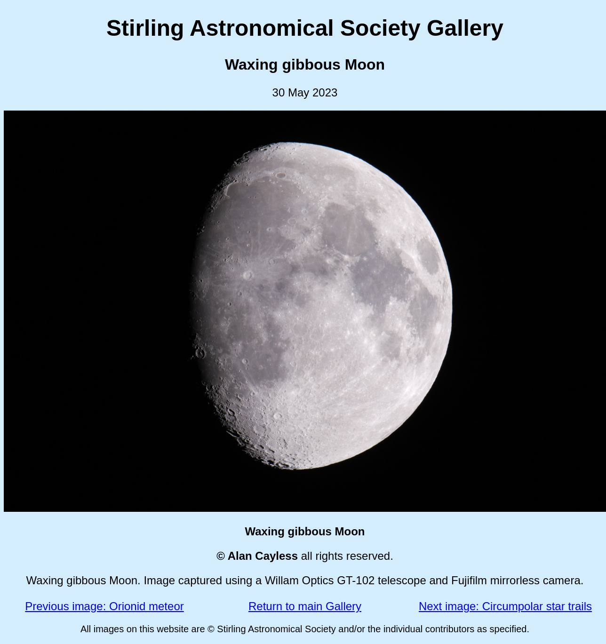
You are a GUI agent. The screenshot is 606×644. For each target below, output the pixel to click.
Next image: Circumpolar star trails (505, 606)
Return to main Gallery (304, 606)
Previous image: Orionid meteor (104, 606)
